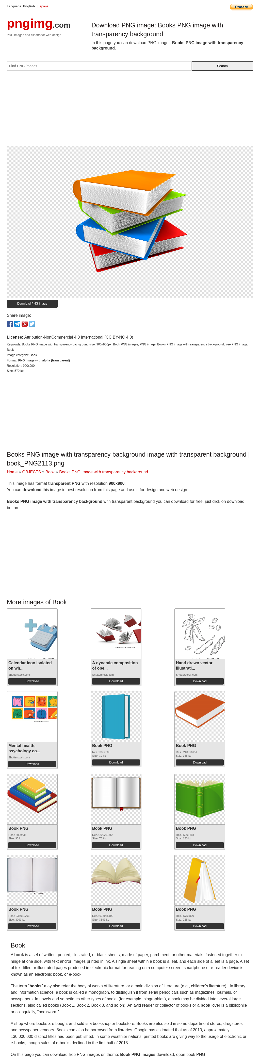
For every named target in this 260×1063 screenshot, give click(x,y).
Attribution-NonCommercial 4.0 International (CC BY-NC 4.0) (78, 337)
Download (32, 681)
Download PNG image (32, 303)
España (43, 6)
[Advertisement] (130, 110)
